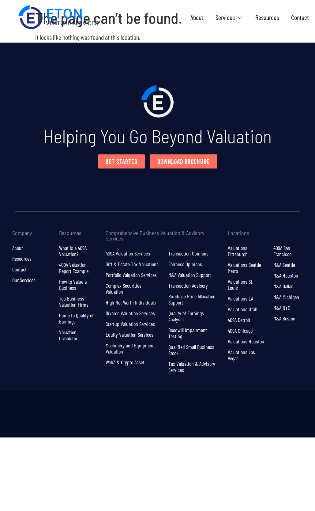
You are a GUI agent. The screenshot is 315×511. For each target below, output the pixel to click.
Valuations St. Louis (240, 284)
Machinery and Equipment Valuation (130, 348)
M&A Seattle (284, 265)
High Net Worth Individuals (131, 302)
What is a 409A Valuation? (73, 251)
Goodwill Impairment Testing (187, 333)
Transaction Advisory (188, 285)
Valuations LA (240, 298)
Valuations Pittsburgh (238, 251)
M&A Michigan (286, 297)
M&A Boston (284, 318)
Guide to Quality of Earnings (76, 318)
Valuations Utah (242, 309)
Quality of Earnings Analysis (186, 316)
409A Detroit (239, 320)
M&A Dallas (283, 286)
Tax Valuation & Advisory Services (191, 367)
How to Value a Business (73, 284)
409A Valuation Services (128, 253)
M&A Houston (285, 275)
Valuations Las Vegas (241, 355)
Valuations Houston (246, 341)
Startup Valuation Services (130, 324)
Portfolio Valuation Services (131, 275)
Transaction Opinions (188, 253)
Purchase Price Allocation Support (192, 299)
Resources (22, 258)
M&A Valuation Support (189, 275)
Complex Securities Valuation (123, 288)
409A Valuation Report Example (73, 268)
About (17, 248)
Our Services (24, 280)
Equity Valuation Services (129, 334)
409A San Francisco (282, 251)
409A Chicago (240, 330)
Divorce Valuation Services (130, 313)
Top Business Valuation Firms (73, 301)
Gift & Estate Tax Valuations (132, 264)
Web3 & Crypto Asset (125, 362)
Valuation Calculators (69, 335)
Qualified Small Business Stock (191, 350)
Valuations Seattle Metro (244, 268)
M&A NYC (281, 308)
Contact (19, 269)
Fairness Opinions (185, 264)
